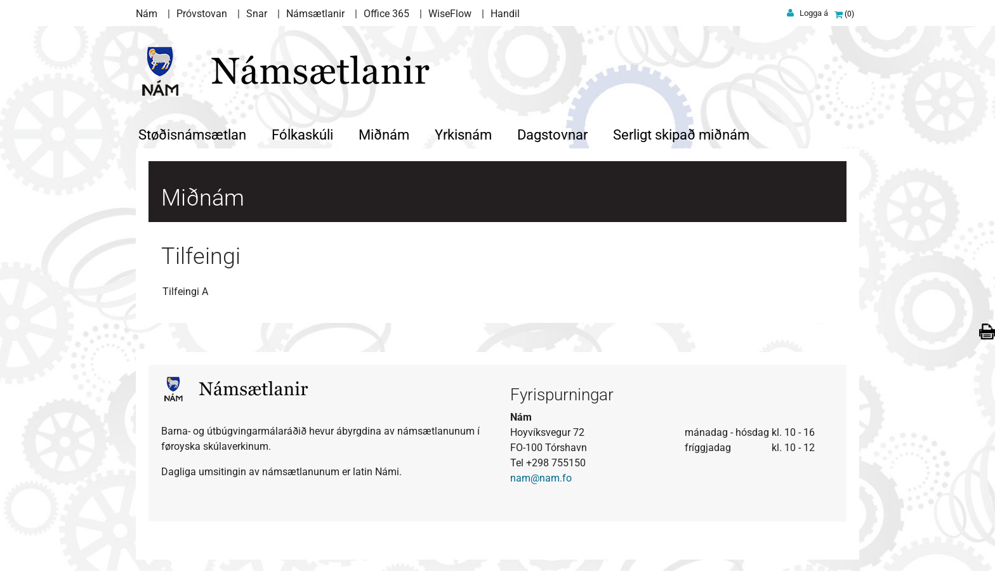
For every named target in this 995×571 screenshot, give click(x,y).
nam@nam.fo (541, 477)
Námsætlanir (315, 14)
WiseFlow (449, 14)
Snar (256, 14)
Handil (505, 14)
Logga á (814, 13)
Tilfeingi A (185, 290)
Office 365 (386, 14)
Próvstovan (201, 14)
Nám (146, 14)
